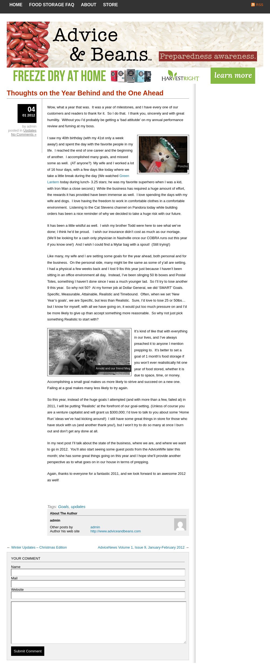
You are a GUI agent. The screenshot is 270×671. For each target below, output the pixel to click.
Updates (29, 130)
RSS (259, 5)
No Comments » (23, 134)
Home (15, 4)
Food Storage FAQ (51, 4)
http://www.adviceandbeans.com (115, 531)
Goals (63, 506)
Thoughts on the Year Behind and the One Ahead (85, 93)
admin (95, 527)
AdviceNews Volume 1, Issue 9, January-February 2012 (141, 547)
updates (78, 506)
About (88, 4)
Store (110, 4)
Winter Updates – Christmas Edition (39, 547)
